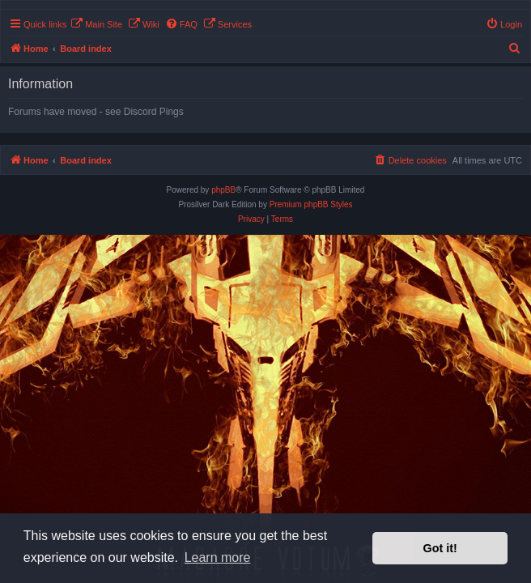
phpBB (223, 189)
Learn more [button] (218, 557)
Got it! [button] (440, 548)
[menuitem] (96, 24)
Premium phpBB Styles (311, 204)
